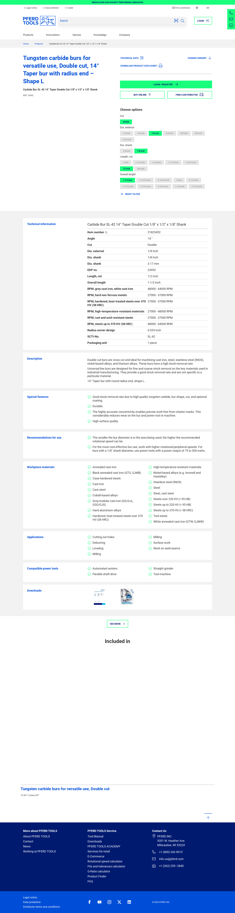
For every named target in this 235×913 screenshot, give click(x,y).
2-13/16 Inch (163, 180)
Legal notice (30, 8)
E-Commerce (96, 856)
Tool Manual (95, 836)
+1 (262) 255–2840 (167, 866)
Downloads (95, 841)
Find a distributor (181, 8)
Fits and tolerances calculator (106, 866)
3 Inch (179, 180)
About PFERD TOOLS (36, 836)
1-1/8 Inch (156, 162)
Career (68, 8)
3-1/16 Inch (128, 186)
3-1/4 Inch (193, 180)
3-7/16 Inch (145, 186)
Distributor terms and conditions (41, 906)
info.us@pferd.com (167, 859)
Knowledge (100, 34)
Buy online (142, 94)
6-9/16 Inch (163, 186)
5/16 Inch (127, 139)
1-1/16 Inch (173, 162)
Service (77, 34)
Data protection (50, 8)
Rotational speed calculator (105, 861)
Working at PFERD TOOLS (39, 851)
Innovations (53, 34)
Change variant (200, 58)
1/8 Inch (155, 133)
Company (124, 34)
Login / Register (165, 84)
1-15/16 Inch (145, 180)
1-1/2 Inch (140, 162)
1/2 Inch (126, 133)
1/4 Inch (141, 133)
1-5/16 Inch (191, 162)
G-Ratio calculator (99, 871)
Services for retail (99, 851)
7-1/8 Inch (179, 186)
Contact (28, 841)
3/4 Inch (169, 133)
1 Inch (125, 162)
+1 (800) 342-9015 (167, 852)
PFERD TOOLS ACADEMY (104, 846)
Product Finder (97, 876)
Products (28, 34)
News (27, 846)
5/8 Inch (198, 133)
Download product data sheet (141, 66)
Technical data (132, 58)
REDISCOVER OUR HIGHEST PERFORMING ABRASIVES (117, 2)
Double (126, 122)
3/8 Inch (184, 133)
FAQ (90, 881)
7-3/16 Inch (197, 186)
